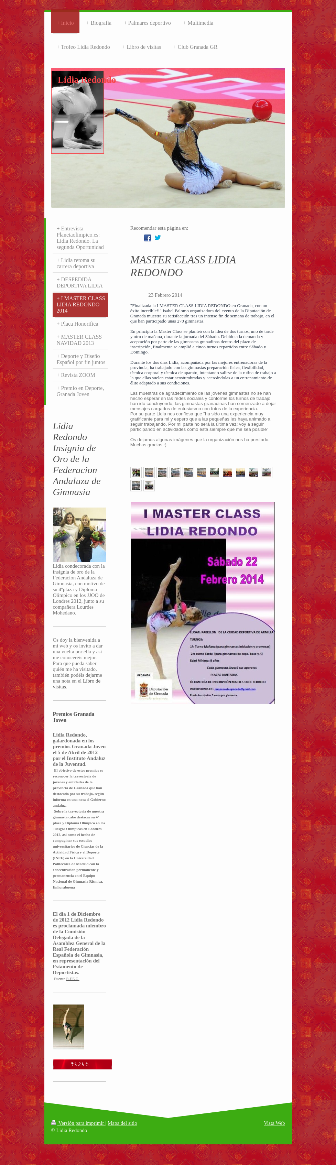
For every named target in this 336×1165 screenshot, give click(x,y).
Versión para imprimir (78, 1123)
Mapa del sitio (122, 1123)
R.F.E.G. (72, 979)
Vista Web (274, 1123)
